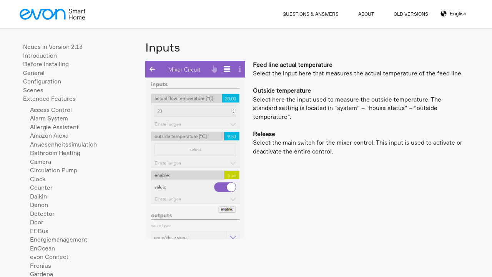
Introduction (40, 55)
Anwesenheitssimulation (63, 144)
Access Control (51, 109)
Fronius (40, 265)
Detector (42, 213)
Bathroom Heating (55, 153)
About (366, 14)
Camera (40, 161)
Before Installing (46, 64)
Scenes (33, 90)
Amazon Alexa (49, 135)
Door (36, 222)
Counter (41, 187)
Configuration (42, 81)
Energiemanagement (58, 239)
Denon (39, 205)
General (34, 73)
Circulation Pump (53, 170)
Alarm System (49, 118)
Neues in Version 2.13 (53, 46)
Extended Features (49, 98)
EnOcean (42, 248)
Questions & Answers (311, 14)
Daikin (38, 196)
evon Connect (49, 256)
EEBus (39, 231)
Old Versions (411, 14)
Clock (37, 179)
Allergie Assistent (54, 127)
